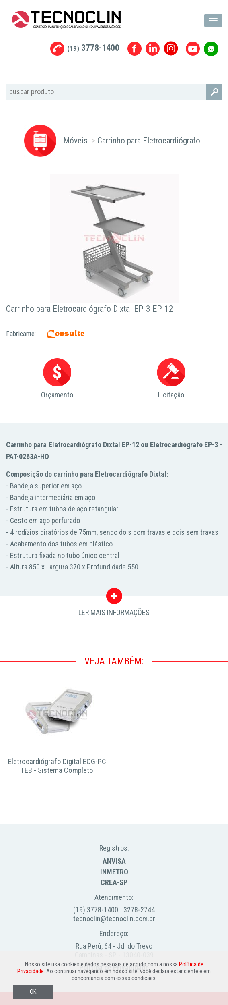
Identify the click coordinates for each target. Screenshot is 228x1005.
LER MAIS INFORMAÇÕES (114, 598)
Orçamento (57, 378)
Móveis (75, 140)
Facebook (134, 49)
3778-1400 (93, 48)
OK (33, 991)
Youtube (193, 49)
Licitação (171, 378)
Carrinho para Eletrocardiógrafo (148, 140)
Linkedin (153, 49)
